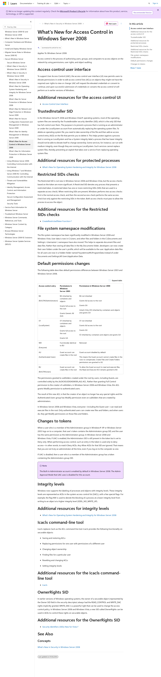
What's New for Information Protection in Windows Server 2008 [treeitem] (20, 154)
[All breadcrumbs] (40, 24)
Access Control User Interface (55, 104)
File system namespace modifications (139, 56)
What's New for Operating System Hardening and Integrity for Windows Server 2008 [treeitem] (20, 91)
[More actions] (121, 24)
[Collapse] (30, 21)
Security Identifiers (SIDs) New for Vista (59, 626)
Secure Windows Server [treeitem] (16, 62)
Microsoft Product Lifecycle (72, 11)
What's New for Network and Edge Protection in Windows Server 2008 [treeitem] (20, 112)
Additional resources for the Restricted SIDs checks (141, 50)
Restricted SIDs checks (139, 46)
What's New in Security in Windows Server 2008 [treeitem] (19, 81)
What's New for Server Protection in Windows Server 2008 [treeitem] (20, 102)
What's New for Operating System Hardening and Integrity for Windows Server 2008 (79, 167)
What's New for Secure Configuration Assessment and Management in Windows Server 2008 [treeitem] (21, 123)
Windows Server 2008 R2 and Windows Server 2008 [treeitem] (16, 33)
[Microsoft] (4, 3)
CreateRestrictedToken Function (56, 221)
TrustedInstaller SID (138, 37)
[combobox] (17, 27)
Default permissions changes (142, 60)
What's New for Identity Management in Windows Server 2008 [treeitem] (19, 134)
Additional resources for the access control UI (141, 32)
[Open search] (149, 3)
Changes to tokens (138, 64)
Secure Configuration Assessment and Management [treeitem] (20, 198)
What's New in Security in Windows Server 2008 (63, 23)
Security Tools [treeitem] (12, 203)
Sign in (155, 3)
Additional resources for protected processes (140, 41)
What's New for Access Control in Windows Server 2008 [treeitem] (19, 144)
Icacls (44, 585)
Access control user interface (142, 28)
